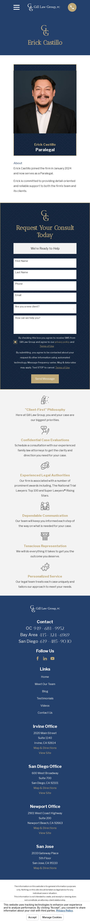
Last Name (21, 272)
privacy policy (62, 342)
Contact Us (45, 712)
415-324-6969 (54, 634)
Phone (19, 283)
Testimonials (45, 698)
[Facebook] (37, 658)
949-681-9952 (49, 628)
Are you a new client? (27, 306)
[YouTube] (52, 658)
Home (45, 676)
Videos (45, 705)
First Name (21, 261)
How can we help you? (27, 318)
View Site (45, 753)
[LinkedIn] (45, 658)
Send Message (45, 378)
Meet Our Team (45, 684)
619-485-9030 (55, 641)
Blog (45, 691)
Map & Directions (45, 748)
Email (18, 295)
